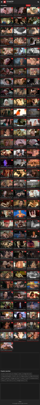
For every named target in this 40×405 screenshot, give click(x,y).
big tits (35, 97)
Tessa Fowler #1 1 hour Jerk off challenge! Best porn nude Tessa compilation (20, 268)
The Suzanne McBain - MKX (32, 147)
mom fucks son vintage (11, 373)
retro (18, 26)
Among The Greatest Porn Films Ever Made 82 (20, 55)
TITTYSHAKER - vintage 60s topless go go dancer (33, 309)
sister (20, 373)
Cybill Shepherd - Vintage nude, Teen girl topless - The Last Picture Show (33, 279)
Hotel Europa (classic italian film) (20, 86)
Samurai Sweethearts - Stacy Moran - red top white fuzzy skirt (20, 116)
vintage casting (23, 376)
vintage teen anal (27, 373)
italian (20, 87)
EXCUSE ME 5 (16, 340)
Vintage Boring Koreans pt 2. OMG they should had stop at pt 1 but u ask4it (7, 136)
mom (27, 378)
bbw (26, 178)
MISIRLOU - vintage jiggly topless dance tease (20, 309)
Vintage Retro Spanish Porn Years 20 (20, 177)
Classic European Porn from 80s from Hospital (20, 126)
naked (18, 280)
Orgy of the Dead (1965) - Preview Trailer (33, 116)
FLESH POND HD (4, 45)
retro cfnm (9, 380)
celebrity (31, 259)
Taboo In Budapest (17, 15)
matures (10, 26)
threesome (32, 97)
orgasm (12, 320)
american (17, 310)
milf (37, 320)
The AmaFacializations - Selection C (33, 65)
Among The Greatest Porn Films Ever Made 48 (20, 106)
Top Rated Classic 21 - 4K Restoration (7, 157)
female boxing (16, 219)
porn (13, 168)
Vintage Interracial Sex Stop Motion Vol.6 (20, 35)
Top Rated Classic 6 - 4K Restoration (20, 258)
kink (31, 77)
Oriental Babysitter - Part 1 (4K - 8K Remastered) (7, 197)
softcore (24, 138)
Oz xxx (28, 238)
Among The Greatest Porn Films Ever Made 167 (7, 35)
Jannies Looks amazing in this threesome (33, 319)
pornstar (11, 16)
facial (34, 66)
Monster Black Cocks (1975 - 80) (33, 25)
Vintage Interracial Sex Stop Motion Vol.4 (33, 228)
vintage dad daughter (6, 376)
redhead (12, 331)
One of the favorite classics (32, 197)
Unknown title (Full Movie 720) (6, 268)
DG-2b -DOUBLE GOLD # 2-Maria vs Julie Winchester (33, 289)
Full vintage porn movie (31, 157)
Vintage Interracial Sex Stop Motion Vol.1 (33, 55)
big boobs (21, 117)
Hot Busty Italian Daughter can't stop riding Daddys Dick (7, 207)
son (14, 380)
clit (26, 380)
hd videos (22, 16)
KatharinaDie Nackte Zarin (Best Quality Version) (20, 248)
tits (7, 117)
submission (37, 290)
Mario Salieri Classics (18, 207)
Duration (37, 5)
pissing (7, 378)
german (24, 46)
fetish (33, 77)
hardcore (7, 16)
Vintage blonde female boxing (19, 218)
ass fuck (26, 87)
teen (33, 280)
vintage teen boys (15, 378)
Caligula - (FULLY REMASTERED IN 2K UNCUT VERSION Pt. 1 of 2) (20, 65)
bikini (31, 290)
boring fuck (9, 138)
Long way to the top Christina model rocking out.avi (7, 340)
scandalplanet (25, 239)
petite (24, 117)
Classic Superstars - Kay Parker (7, 65)
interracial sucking (24, 36)
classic (36, 117)
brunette (9, 331)
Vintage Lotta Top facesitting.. (6, 319)
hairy (1, 16)
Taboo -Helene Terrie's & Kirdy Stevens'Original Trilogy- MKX (7, 15)
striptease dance (34, 378)
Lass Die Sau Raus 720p (31, 167)
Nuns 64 (28, 45)
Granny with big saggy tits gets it (7, 187)
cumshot (25, 16)
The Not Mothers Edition (18, 147)
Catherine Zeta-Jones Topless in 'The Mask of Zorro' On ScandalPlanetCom (33, 258)
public (31, 280)
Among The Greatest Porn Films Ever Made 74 (7, 258)
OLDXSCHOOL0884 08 (5, 289)
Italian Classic (29, 86)
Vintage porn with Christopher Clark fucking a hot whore (7, 167)
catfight (33, 290)
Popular (28, 5)
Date (32, 5)
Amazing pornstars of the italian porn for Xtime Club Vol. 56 (33, 340)
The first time (16, 289)
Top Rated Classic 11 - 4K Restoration (33, 136)
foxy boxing (21, 219)
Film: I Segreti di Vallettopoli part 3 (20, 157)
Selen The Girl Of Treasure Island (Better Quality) (33, 207)
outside (20, 270)
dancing (33, 117)
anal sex (10, 168)
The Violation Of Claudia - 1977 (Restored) (7, 86)
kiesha (2, 116)
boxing (35, 77)
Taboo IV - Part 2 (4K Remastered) (7, 147)
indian (31, 249)
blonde (22, 87)
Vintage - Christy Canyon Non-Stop (20, 167)
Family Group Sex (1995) (18, 25)
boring (12, 138)
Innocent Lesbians (30, 35)
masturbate (4, 138)
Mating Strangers (30, 126)
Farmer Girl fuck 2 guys (31, 96)
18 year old (24, 341)
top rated (9, 148)
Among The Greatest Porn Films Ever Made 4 (33, 106)
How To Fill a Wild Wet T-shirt (6, 329)
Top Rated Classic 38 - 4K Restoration (20, 75)
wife (33, 158)
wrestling (25, 280)
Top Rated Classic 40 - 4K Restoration (33, 177)
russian (22, 378)
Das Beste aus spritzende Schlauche (20, 45)
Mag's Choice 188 (4, 238)
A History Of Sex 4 (4, 55)
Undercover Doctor (30, 15)
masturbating (7, 351)
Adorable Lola (16, 197)
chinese (3, 380)
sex (20, 280)
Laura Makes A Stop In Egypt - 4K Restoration (20, 136)
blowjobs (32, 300)
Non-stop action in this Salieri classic (7, 248)
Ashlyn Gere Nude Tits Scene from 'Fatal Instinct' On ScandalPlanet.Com (20, 238)
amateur (37, 66)
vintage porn (12, 209)
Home (20, 401)
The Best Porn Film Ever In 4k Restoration (20, 228)
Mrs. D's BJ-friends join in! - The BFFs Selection (20, 319)
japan (2, 378)
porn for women (11, 36)
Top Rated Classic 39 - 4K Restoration (7, 96)
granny (7, 188)
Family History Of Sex (31, 187)
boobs (35, 249)
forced (2, 373)
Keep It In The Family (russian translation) (7, 126)
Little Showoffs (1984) (5, 177)
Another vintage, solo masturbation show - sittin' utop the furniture (7, 350)
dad (14, 376)
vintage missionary (33, 376)
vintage (4, 16)
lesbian (2, 26)
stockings (35, 158)
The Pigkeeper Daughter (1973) (6, 279)
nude (38, 249)
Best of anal (16, 329)
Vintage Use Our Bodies (31, 329)
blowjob (18, 16)
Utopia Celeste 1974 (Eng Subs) (6, 25)
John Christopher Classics (5, 309)
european (26, 209)
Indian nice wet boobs (31, 248)
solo (18, 376)
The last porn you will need (19, 299)
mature (9, 320)
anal (7, 26)
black (38, 26)
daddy (8, 209)
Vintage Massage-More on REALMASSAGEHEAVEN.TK (33, 299)
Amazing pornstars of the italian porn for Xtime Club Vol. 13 (20, 187)
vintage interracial (17, 36)
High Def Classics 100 (31, 268)
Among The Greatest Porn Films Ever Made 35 (7, 228)
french (24, 77)
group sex (21, 46)
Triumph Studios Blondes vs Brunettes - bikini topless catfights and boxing (20, 279)
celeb (21, 239)
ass (38, 117)
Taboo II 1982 (3, 75)
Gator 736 (29, 218)
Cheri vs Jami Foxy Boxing (32, 75)
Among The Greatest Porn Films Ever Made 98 (7, 218)
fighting (37, 259)
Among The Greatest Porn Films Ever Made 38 (20, 96)
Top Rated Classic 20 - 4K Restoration (7, 106)
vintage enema (20, 380)
